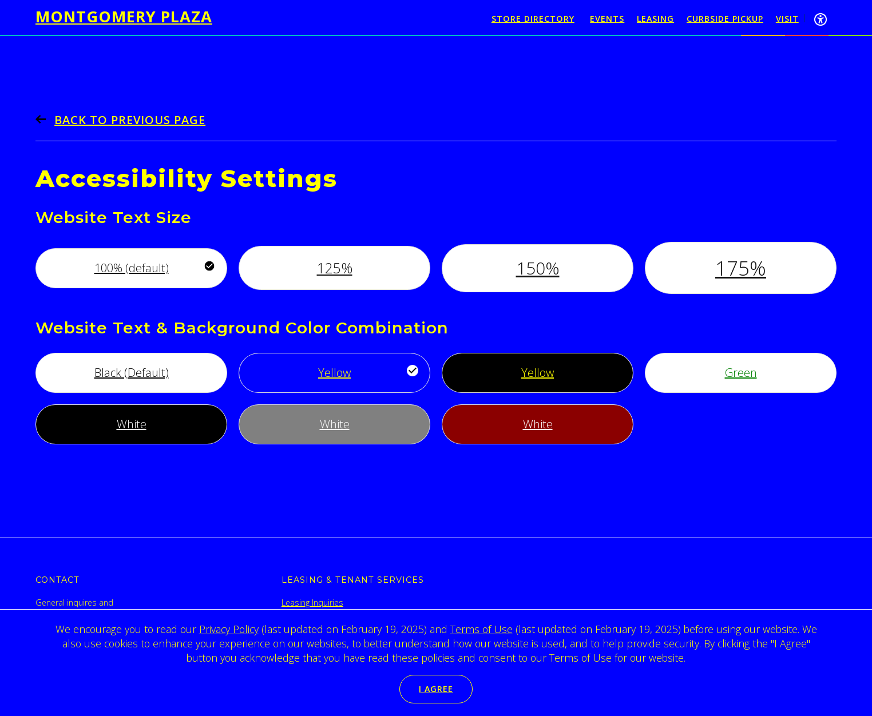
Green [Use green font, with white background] (741, 372)
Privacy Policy (229, 629)
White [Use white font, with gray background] (335, 424)
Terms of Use (481, 629)
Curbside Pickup (725, 18)
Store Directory (533, 18)
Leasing (655, 18)
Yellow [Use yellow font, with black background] (537, 372)
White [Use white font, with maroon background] (538, 424)
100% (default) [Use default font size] (131, 268)
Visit (787, 18)
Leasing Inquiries (312, 602)
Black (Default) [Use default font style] (131, 372)
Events (607, 18)
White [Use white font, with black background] (131, 424)
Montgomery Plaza (123, 16)
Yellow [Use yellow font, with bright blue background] (334, 372)
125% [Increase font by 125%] (334, 267)
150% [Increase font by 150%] (538, 268)
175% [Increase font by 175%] (740, 267)
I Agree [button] (436, 688)
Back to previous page (129, 120)
